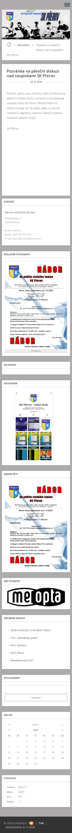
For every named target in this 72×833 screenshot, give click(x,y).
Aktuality (23, 45)
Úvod (9, 44)
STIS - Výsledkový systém (24, 638)
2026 (35, 730)
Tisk (41, 823)
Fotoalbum (36, 351)
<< (9, 724)
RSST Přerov (17, 653)
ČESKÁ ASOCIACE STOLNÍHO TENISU (31, 630)
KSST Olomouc (18, 645)
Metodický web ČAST (22, 660)
